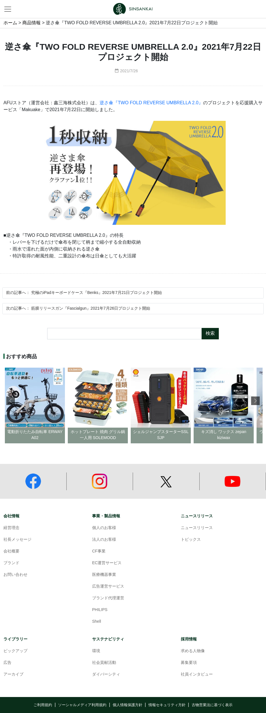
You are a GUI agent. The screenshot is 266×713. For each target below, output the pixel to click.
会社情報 (11, 516)
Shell (96, 622)
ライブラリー (15, 639)
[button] (255, 400)
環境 (96, 651)
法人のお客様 (104, 540)
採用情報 (189, 639)
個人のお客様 (104, 528)
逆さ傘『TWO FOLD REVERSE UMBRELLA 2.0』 (151, 103)
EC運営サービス (107, 563)
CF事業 (99, 551)
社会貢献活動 (104, 663)
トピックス (191, 540)
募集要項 (189, 663)
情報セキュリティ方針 (167, 705)
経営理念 (11, 528)
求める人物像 (193, 651)
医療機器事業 (104, 575)
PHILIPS (100, 610)
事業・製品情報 (106, 516)
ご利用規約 (42, 705)
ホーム (10, 23)
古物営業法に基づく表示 (212, 705)
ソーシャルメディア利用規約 (82, 705)
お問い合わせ (15, 575)
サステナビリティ (108, 639)
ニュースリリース (197, 516)
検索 (210, 333)
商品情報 (31, 23)
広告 (7, 663)
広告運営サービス (108, 586)
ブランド (11, 563)
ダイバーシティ (106, 674)
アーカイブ (13, 674)
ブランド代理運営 (108, 598)
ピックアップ (15, 651)
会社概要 (11, 551)
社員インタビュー (197, 674)
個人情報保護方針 (127, 705)
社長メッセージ (17, 540)
